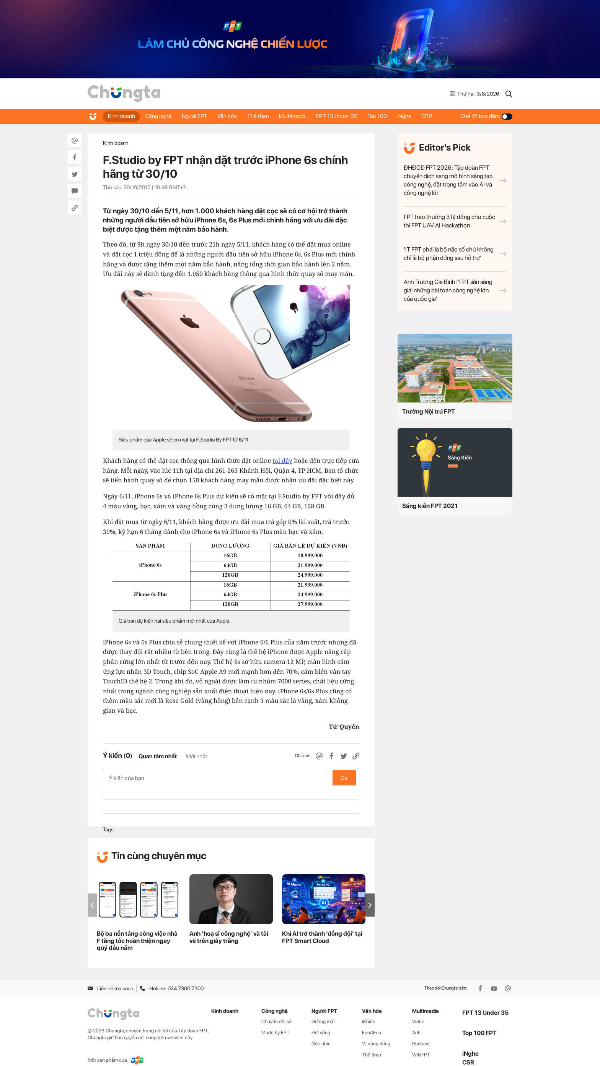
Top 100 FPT (479, 1020)
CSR (439, 116)
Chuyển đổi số (276, 1009)
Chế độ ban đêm (486, 116)
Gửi (345, 778)
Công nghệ (160, 116)
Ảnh (416, 1020)
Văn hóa (231, 116)
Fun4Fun (371, 1020)
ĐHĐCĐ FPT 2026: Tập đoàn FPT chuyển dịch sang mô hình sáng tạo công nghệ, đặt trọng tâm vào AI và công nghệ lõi (455, 180)
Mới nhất (196, 756)
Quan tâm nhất (158, 756)
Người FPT (197, 116)
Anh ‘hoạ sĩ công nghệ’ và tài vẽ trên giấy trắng (228, 925)
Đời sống (320, 1020)
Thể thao (264, 116)
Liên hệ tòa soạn (110, 976)
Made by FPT (275, 1020)
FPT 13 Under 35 (345, 116)
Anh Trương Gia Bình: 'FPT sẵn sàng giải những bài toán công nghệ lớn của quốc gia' (455, 290)
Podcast (421, 1031)
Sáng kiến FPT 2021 (430, 505)
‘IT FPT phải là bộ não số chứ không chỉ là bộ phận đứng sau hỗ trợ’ (455, 253)
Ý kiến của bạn (231, 778)
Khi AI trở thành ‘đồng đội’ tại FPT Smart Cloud (322, 925)
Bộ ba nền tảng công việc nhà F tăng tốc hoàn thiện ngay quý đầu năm (137, 928)
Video (418, 1009)
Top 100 (387, 116)
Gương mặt (323, 1009)
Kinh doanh (121, 116)
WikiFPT (421, 1042)
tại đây (282, 460)
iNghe (415, 116)
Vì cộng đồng (376, 1031)
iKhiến (368, 1009)
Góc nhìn (321, 1031)
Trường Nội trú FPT (428, 411)
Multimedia (299, 116)
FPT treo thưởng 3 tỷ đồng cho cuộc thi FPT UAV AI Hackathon (455, 221)
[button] (370, 893)
